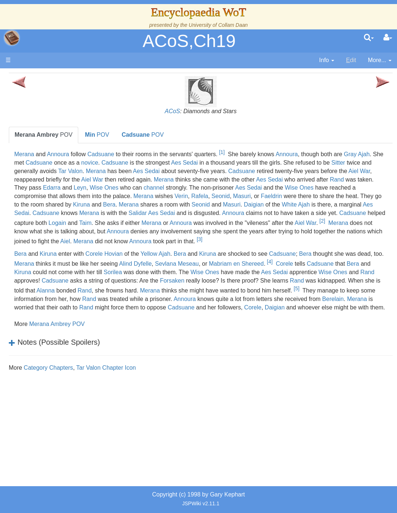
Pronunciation (53, 366)
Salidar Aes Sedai (215, 230)
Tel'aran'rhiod (52, 332)
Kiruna (334, 213)
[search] (369, 38)
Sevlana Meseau (345, 287)
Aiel (370, 256)
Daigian (231, 221)
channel (265, 196)
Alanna (192, 322)
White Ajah (273, 221)
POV (125, 135)
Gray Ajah (152, 162)
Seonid (105, 213)
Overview (62, 190)
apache (11, 38)
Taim (238, 238)
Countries (62, 198)
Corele (171, 297)
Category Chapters (130, 418)
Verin (345, 204)
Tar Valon (315, 171)
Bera (363, 213)
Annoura (140, 154)
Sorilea (358, 297)
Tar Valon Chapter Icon (187, 418)
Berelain (279, 341)
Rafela (363, 204)
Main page (34, 76)
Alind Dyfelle (303, 287)
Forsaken (226, 314)
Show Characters (57, 240)
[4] (156, 295)
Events (44, 173)
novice (255, 162)
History (44, 156)
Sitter (223, 171)
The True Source (57, 148)
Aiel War (322, 179)
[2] (183, 246)
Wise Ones (215, 196)
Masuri (126, 213)
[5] (152, 330)
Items (42, 299)
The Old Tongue (56, 207)
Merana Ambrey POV (138, 374)
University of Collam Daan (218, 25)
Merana (106, 154)
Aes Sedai (350, 162)
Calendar (47, 164)
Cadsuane (182, 154)
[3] (222, 264)
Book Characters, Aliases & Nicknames (57, 223)
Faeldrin (155, 213)
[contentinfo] (327, 60)
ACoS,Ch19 (188, 41)
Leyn (191, 196)
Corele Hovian (185, 279)
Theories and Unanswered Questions (52, 349)
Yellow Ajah (237, 279)
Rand (369, 187)
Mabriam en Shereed (123, 297)
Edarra (163, 196)
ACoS (213, 111)
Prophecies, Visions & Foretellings (50, 315)
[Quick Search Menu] (369, 38)
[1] (303, 152)
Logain (210, 238)
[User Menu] (388, 38)
